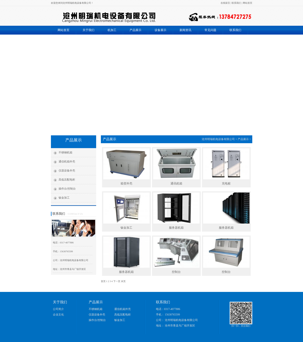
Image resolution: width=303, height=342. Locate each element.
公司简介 (58, 309)
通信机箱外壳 (122, 309)
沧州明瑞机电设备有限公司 (218, 139)
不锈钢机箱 (95, 309)
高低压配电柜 (122, 314)
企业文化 (58, 314)
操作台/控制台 (97, 320)
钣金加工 (119, 320)
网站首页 (247, 3)
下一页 (116, 281)
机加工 (112, 30)
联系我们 (236, 3)
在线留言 (225, 3)
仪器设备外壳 (97, 314)
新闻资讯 (185, 30)
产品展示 (135, 30)
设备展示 (160, 30)
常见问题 (210, 30)
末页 (123, 281)
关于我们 (88, 30)
